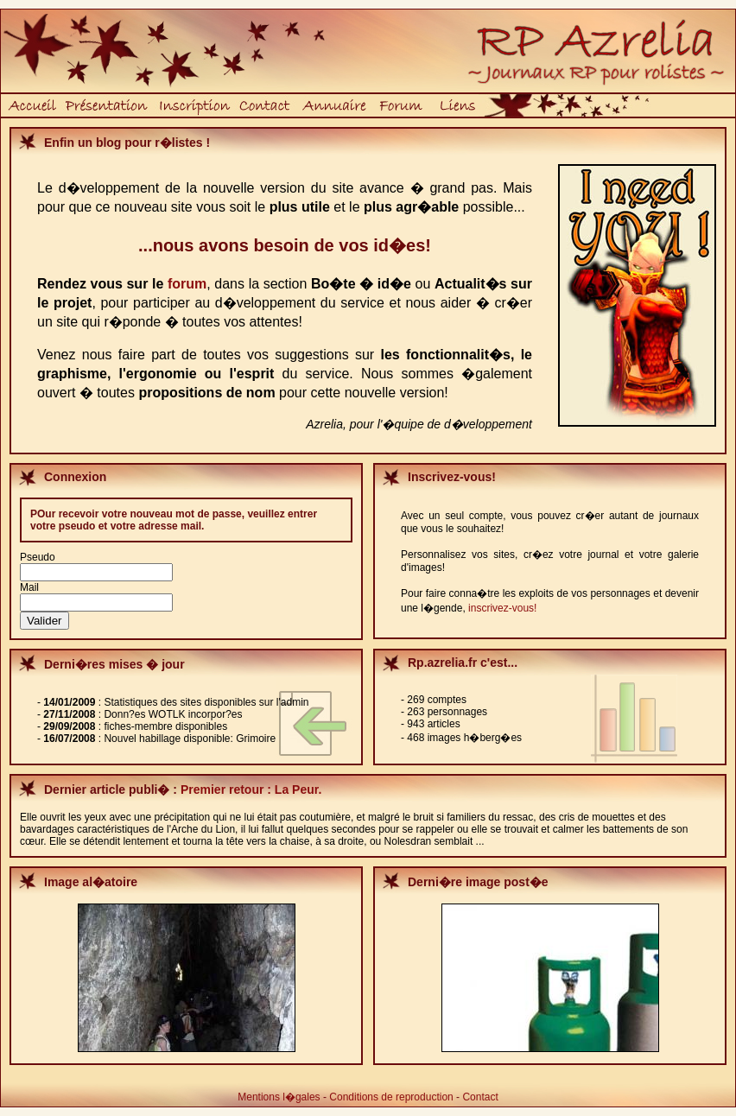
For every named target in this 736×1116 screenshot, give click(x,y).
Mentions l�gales (279, 1097)
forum (187, 283)
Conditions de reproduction (391, 1097)
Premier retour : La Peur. (251, 789)
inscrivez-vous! (502, 608)
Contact (480, 1097)
